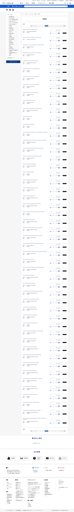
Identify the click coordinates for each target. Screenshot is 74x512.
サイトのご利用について (10, 510)
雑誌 (7, 491)
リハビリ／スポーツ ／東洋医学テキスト (19, 491)
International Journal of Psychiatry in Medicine (32, 52)
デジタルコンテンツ (42, 3)
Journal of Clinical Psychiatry (28, 275)
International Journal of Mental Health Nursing (32, 37)
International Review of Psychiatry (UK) (30, 92)
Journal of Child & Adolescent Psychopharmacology (33, 243)
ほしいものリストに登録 (54, 33)
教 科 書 (33, 3)
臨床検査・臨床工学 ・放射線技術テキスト (20, 493)
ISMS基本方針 (47, 492)
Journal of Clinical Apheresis (28, 259)
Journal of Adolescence (27, 116)
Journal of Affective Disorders (29, 124)
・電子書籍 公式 (61, 470)
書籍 (7, 479)
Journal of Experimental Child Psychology (31, 402)
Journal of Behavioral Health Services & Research (32, 227)
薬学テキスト (18, 485)
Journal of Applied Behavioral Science (30, 187)
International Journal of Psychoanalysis (30, 60)
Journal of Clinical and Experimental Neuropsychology (33, 267)
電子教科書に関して (19, 500)
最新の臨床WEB (31, 497)
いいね (61, 40)
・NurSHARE (35, 471)
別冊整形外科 (9, 500)
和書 (14, 6)
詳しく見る (58, 30)
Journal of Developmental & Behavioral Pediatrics (32, 378)
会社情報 (66, 0)
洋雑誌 (22, 6)
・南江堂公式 (35, 470)
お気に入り (61, 483)
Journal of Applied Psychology (29, 195)
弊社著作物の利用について (55, 0)
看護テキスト (18, 488)
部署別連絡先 (47, 488)
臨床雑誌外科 (9, 495)
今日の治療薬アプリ (32, 494)
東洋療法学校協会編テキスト (20, 498)
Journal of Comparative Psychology (30, 346)
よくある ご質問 (38, 458)
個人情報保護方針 (18, 510)
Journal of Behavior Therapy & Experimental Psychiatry (34, 211)
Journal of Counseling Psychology (29, 370)
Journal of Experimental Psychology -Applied (32, 410)
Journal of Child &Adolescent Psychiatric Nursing (32, 235)
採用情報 (71, 0)
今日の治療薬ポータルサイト (63, 488)
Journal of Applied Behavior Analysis (30, 179)
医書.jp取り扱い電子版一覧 (33, 482)
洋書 (17, 6)
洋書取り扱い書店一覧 (13, 61)
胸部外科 (8, 501)
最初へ (32, 25)
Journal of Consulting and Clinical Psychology (32, 354)
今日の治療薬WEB (31, 495)
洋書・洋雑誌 (51, 3)
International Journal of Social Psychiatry (31, 76)
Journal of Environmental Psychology (30, 394)
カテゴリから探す (9, 485)
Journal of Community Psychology (29, 338)
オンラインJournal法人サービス (34, 488)
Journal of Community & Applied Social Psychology (33, 330)
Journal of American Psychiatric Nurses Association (33, 148)
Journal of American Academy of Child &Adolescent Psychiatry (35, 132)
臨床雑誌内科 (9, 494)
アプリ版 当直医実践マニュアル (34, 492)
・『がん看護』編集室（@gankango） (13, 473)
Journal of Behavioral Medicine (29, 219)
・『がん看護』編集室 (47, 470)
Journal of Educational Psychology (30, 386)
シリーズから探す (9, 488)
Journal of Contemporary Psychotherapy (31, 362)
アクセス (64, 458)
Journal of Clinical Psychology (29, 283)
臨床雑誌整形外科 (9, 498)
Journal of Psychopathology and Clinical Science (32, 108)
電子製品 (29, 506)
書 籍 (21, 3)
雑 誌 (27, 3)
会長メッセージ (48, 482)
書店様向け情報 (61, 0)
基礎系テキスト (19, 482)
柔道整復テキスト (19, 495)
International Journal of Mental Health (30, 29)
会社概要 (13, 458)
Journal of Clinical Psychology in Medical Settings (32, 291)
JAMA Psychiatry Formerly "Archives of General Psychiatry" (34, 140)
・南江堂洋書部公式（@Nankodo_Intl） (13, 471)
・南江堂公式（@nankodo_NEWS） (13, 470)
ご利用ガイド (34, 0)
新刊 (8, 482)
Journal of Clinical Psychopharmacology (31, 299)
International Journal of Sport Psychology (31, 84)
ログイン (60, 480)
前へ (35, 25)
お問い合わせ (38, 0)
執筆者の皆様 (49, 0)
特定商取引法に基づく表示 (27, 510)
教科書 (16, 479)
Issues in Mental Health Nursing (29, 100)
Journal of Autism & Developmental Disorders (32, 203)
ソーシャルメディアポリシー (38, 510)
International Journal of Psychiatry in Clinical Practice (33, 44)
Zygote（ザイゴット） (32, 491)
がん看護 (8, 503)
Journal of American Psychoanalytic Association (32, 156)
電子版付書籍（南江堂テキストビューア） (34, 485)
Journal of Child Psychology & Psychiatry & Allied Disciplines (35, 251)
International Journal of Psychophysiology (31, 68)
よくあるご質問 (43, 0)
